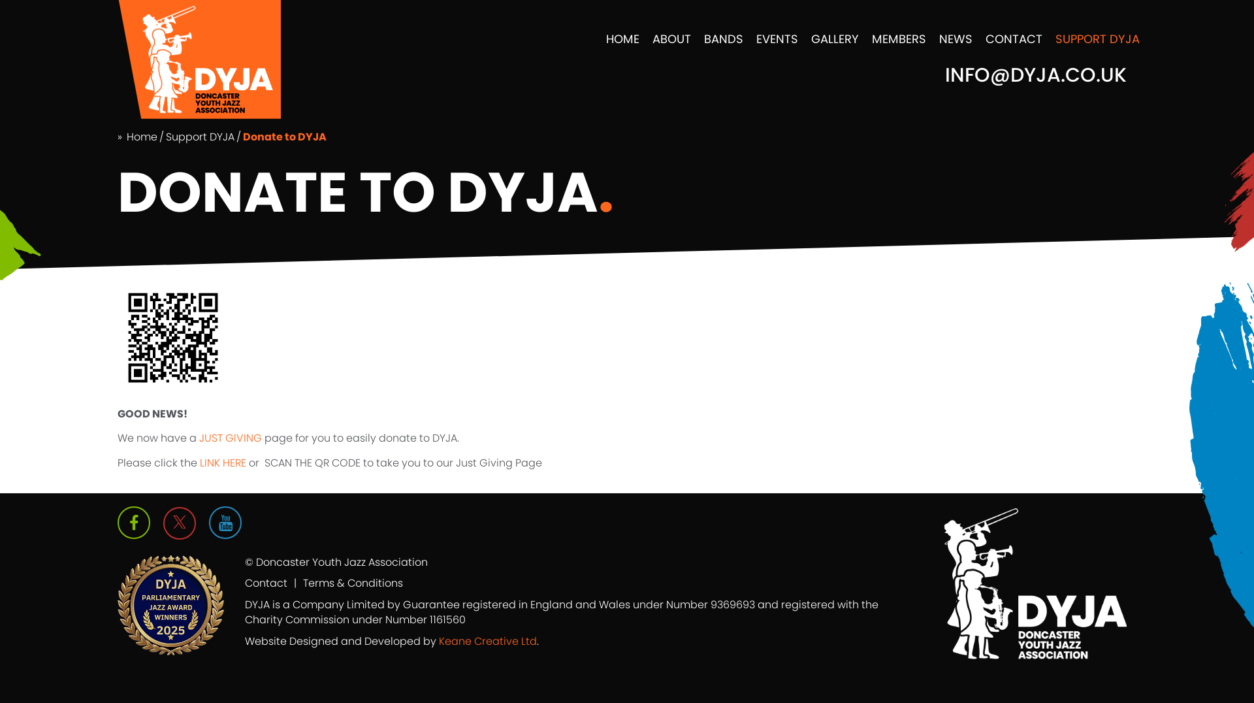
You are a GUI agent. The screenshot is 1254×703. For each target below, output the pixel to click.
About (671, 39)
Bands (723, 39)
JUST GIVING (229, 438)
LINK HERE (223, 462)
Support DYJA (1097, 39)
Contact (1014, 39)
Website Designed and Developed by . (392, 641)
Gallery (835, 39)
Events (777, 39)
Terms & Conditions (353, 583)
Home (622, 39)
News (956, 39)
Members (899, 39)
